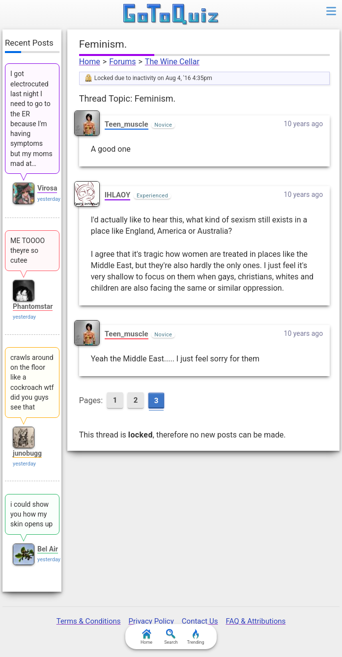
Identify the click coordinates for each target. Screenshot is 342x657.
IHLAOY (118, 195)
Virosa (47, 188)
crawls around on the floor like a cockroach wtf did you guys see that (32, 382)
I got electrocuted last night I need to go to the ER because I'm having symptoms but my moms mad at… (31, 118)
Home (89, 61)
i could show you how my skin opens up (31, 514)
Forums (122, 61)
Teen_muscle (126, 124)
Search (171, 637)
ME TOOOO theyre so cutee (27, 251)
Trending (195, 637)
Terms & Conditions (89, 621)
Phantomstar (33, 306)
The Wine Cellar (172, 61)
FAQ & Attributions (255, 621)
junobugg (27, 453)
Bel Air (47, 549)
